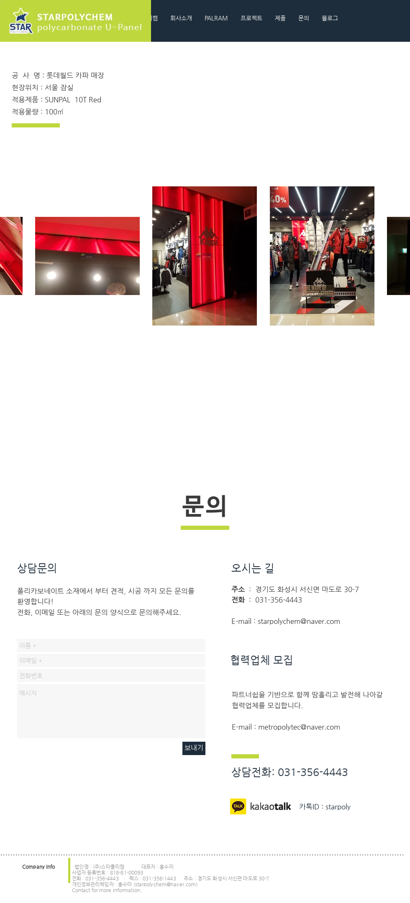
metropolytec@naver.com (299, 726)
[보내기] (193, 748)
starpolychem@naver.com (299, 621)
